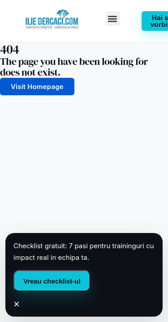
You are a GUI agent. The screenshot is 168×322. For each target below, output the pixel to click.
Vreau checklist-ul (52, 281)
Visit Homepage (37, 86)
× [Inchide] (16, 304)
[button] (112, 18)
